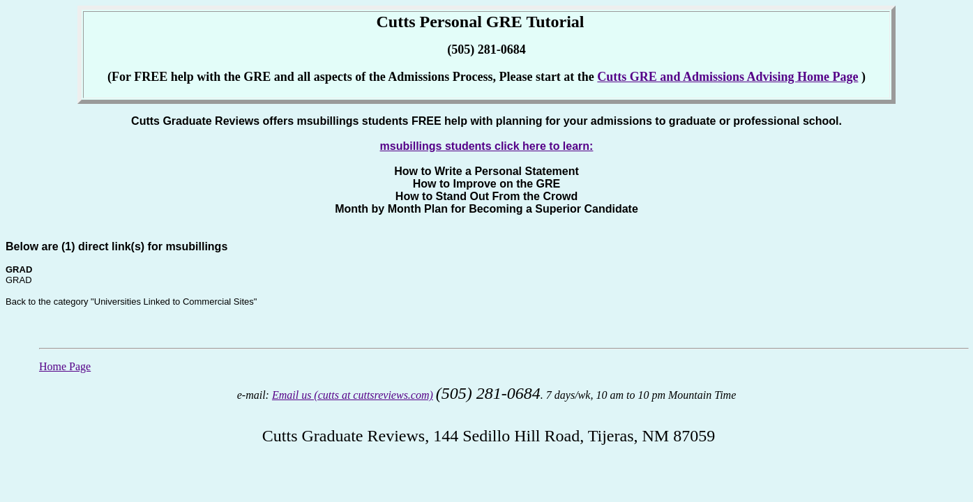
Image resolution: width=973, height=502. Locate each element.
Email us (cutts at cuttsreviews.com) (352, 395)
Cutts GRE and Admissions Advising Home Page (727, 77)
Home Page (65, 366)
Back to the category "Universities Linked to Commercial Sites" (131, 301)
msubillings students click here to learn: (487, 146)
